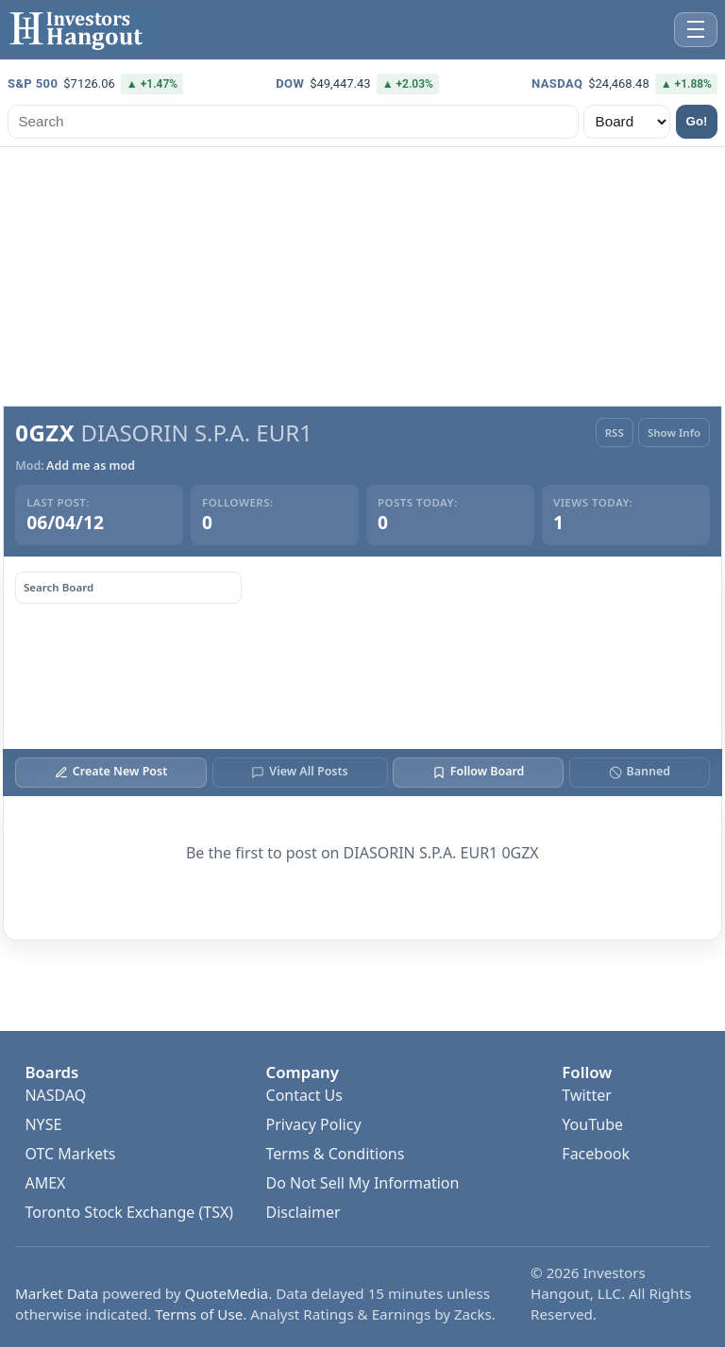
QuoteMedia (227, 1293)
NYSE (43, 1124)
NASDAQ (55, 1095)
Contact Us (304, 1095)
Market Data (56, 1293)
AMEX (45, 1182)
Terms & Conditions (335, 1153)
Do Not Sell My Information (363, 1182)
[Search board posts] (128, 588)
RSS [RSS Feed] (614, 432)
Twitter (586, 1095)
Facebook (596, 1153)
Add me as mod (90, 466)
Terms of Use (199, 1314)
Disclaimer (303, 1212)
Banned (639, 771)
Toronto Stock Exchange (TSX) (129, 1212)
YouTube (592, 1124)
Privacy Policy (314, 1124)
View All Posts (299, 771)
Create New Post (111, 771)
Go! (697, 121)
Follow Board (478, 771)
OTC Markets (70, 1153)
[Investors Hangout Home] (80, 30)
